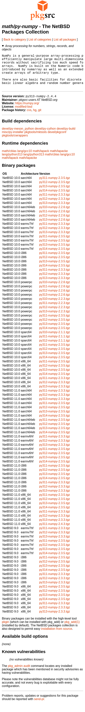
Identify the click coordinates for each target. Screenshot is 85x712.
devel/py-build (66, 136)
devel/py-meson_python (18, 136)
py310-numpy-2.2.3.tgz (54, 307)
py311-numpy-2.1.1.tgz (54, 344)
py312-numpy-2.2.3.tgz (54, 315)
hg (34, 118)
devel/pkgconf (57, 140)
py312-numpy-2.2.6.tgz (54, 223)
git (39, 118)
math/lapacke (59, 159)
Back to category (15, 39)
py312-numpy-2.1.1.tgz (54, 348)
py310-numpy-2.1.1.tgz (54, 340)
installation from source (56, 636)
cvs (29, 118)
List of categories (39, 39)
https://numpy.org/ (27, 111)
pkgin (5, 630)
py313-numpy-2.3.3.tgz (54, 211)
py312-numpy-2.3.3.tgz (54, 206)
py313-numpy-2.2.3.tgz (54, 319)
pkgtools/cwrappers (15, 143)
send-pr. (39, 707)
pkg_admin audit (19, 674)
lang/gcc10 (24, 159)
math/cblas (9, 159)
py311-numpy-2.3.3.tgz (54, 202)
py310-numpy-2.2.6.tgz (54, 215)
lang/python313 (12, 162)
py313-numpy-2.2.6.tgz (54, 227)
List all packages (65, 39)
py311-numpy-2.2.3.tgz (54, 311)
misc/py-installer (13, 140)
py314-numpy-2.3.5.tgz (54, 198)
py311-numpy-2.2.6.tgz (54, 219)
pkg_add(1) (72, 630)
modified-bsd (23, 114)
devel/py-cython (45, 136)
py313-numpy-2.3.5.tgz (54, 194)
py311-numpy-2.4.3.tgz (54, 532)
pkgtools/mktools (35, 140)
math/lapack (41, 159)
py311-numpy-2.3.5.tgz (54, 186)
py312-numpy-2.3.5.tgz (54, 190)
